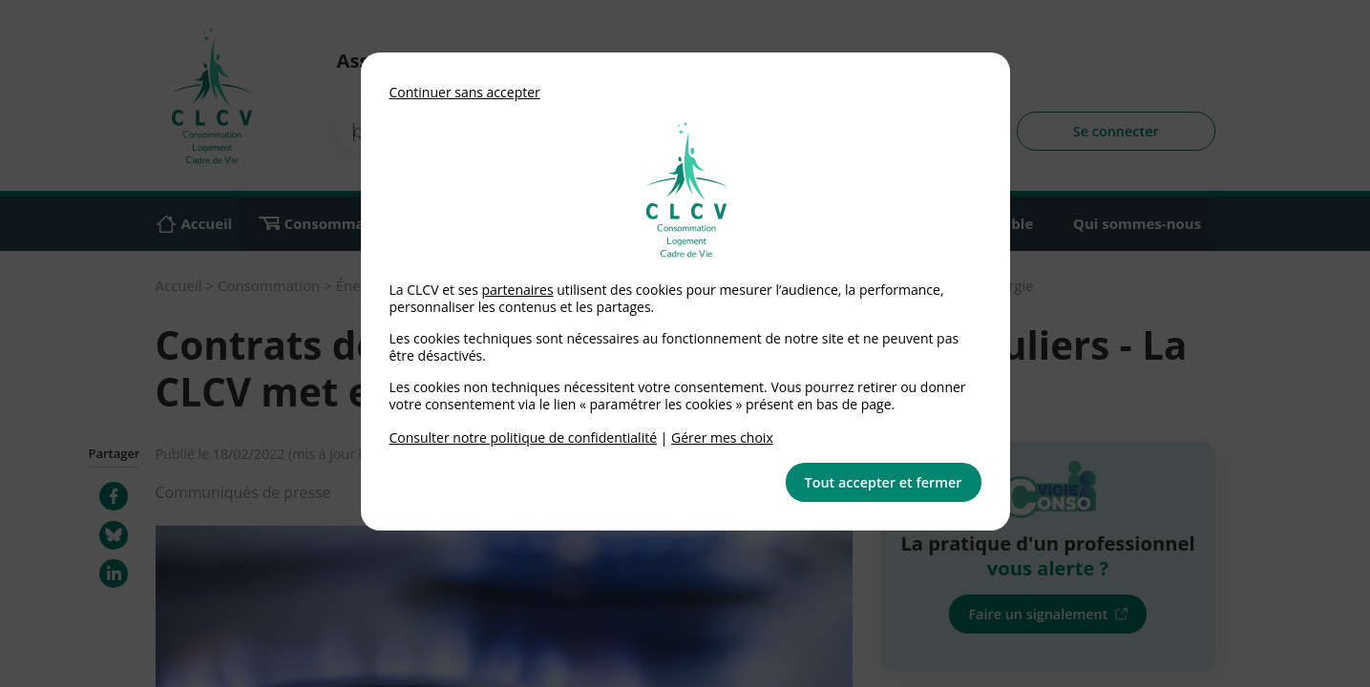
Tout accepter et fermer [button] (883, 482)
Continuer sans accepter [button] (465, 92)
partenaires (517, 290)
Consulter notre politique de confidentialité (524, 437)
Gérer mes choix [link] (722, 437)
